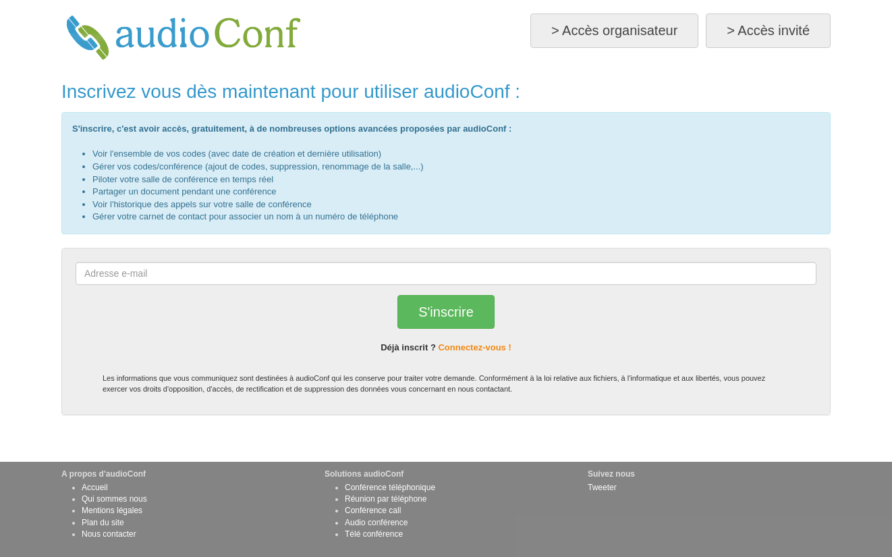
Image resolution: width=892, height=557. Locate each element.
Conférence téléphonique (390, 487)
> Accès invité (768, 30)
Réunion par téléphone (385, 499)
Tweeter (602, 487)
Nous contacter (109, 534)
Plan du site (103, 522)
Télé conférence (374, 534)
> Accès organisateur (614, 30)
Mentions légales (112, 510)
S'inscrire (446, 311)
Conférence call (373, 510)
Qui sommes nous (114, 499)
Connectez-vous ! (474, 347)
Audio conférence (376, 522)
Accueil (95, 487)
